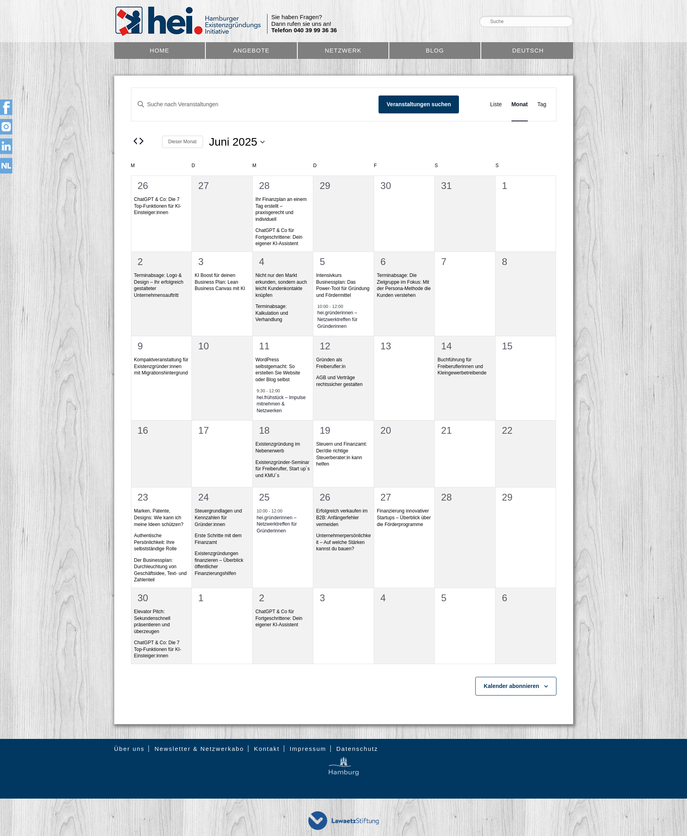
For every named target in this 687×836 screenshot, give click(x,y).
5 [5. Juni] (322, 261)
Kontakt (267, 748)
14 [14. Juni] (446, 346)
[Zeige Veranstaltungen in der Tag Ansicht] (541, 104)
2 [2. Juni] (140, 261)
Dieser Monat (182, 141)
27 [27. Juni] (386, 497)
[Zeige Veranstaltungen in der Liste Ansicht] (496, 104)
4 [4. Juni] (261, 261)
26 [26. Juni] (325, 497)
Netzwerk (343, 50)
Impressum (308, 748)
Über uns (129, 748)
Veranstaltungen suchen (418, 104)
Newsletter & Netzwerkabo (199, 748)
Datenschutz (357, 748)
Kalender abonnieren (511, 686)
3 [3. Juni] (200, 261)
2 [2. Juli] (261, 597)
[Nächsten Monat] (141, 141)
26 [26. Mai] (143, 185)
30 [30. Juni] (143, 597)
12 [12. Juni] (325, 346)
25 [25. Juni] (264, 497)
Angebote (251, 50)
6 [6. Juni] (383, 261)
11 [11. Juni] (264, 346)
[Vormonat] (136, 141)
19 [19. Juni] (325, 430)
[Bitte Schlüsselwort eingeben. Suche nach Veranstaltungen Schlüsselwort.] (255, 104)
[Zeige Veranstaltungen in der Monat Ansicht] (519, 104)
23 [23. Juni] (143, 497)
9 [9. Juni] (140, 346)
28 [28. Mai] (264, 185)
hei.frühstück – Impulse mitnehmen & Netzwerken (281, 404)
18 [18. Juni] (264, 430)
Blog (435, 50)
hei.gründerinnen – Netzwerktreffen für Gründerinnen (337, 319)
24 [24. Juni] (203, 497)
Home (159, 50)
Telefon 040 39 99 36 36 (304, 30)
